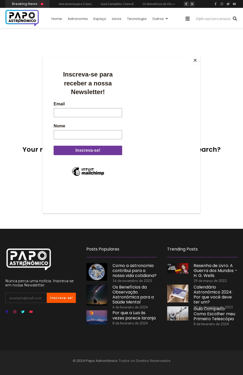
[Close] (199, 58)
